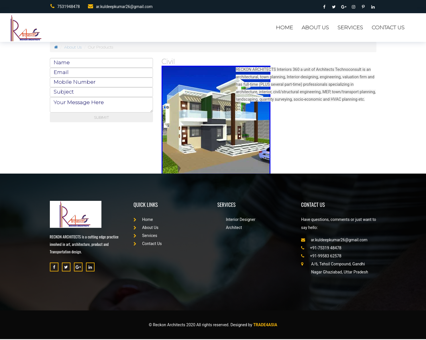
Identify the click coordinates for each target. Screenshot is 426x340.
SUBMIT (101, 118)
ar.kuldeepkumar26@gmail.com (120, 6)
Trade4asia (265, 325)
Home (284, 29)
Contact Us (388, 29)
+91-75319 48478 (321, 248)
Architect (234, 228)
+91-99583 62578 (321, 256)
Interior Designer (241, 220)
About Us (315, 29)
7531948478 (64, 6)
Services (350, 29)
